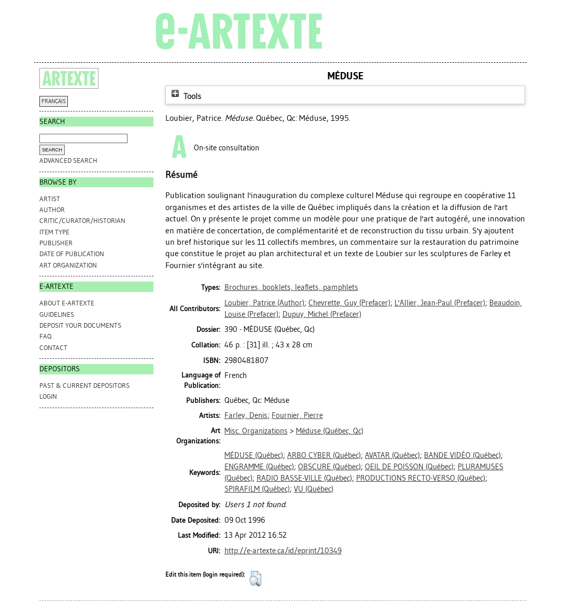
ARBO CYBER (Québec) (324, 455)
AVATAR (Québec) (392, 455)
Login (48, 396)
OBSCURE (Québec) (329, 466)
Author (52, 210)
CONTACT (53, 348)
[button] (255, 578)
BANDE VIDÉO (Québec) (462, 455)
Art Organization (68, 265)
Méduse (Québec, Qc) (329, 431)
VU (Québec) (313, 489)
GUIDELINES (56, 314)
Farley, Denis (245, 415)
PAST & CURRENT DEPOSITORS (84, 385)
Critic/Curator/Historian (82, 221)
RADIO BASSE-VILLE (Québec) (304, 478)
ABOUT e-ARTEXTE (66, 303)
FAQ (45, 336)
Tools (185, 96)
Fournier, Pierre (297, 415)
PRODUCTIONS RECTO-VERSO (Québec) (420, 478)
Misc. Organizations (256, 431)
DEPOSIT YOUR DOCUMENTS (80, 325)
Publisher (56, 243)
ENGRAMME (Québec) (259, 466)
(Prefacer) (349, 303)
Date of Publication (71, 254)
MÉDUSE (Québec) (253, 455)
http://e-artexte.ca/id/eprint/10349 (283, 550)
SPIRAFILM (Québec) (257, 489)
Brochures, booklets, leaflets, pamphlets (291, 287)
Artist (49, 199)
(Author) (264, 303)
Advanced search (68, 160)
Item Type (54, 232)
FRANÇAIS (53, 101)
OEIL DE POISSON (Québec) (409, 466)
